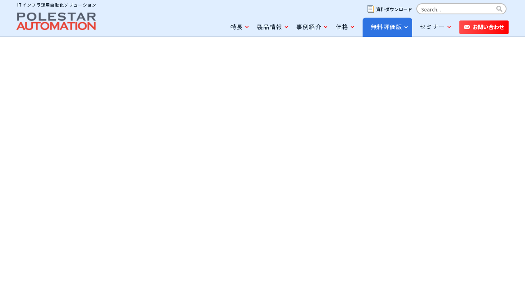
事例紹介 (309, 27)
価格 (342, 27)
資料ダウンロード (394, 9)
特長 (237, 27)
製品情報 (269, 27)
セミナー (432, 27)
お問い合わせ (488, 27)
